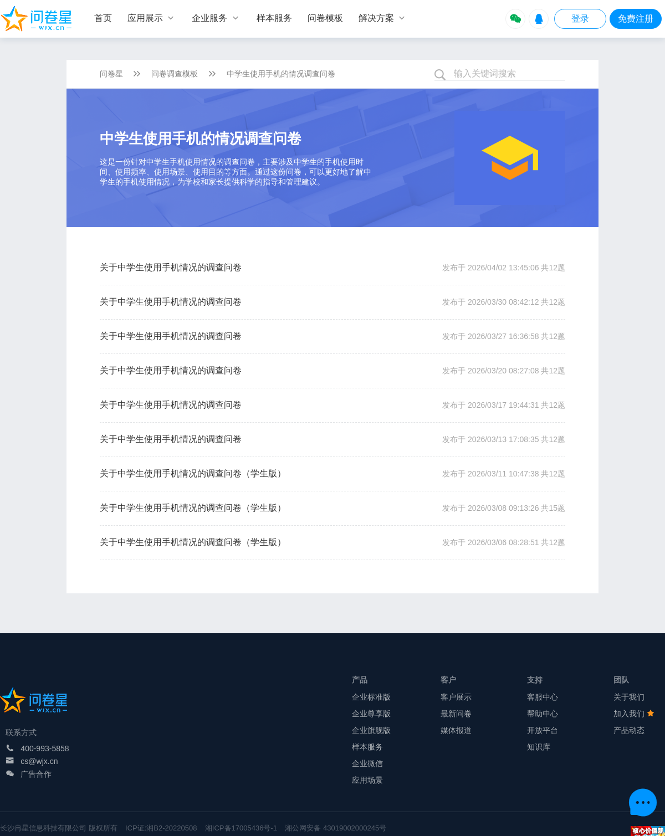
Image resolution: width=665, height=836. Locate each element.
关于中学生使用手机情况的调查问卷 (171, 267)
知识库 (538, 746)
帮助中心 (542, 713)
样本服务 (367, 746)
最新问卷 (456, 713)
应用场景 (367, 780)
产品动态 (628, 730)
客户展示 (456, 697)
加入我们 (633, 713)
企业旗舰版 (371, 730)
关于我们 (628, 697)
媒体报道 (456, 730)
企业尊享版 (371, 713)
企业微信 (367, 763)
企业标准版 (371, 697)
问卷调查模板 (174, 73)
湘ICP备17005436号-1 (241, 828)
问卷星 (111, 73)
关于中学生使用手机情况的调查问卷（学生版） (193, 473)
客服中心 (542, 697)
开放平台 (542, 730)
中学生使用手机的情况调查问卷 (281, 73)
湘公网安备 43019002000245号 (335, 828)
